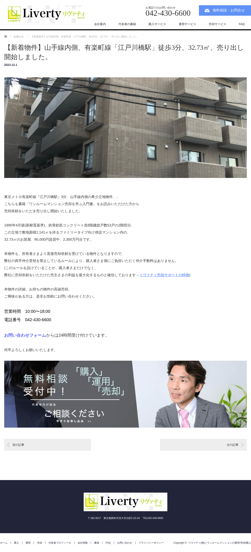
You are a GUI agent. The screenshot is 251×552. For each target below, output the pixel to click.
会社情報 (83, 543)
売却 (39, 543)
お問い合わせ (124, 543)
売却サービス (217, 24)
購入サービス (157, 24)
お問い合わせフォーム (25, 335)
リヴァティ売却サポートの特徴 (164, 275)
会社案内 (100, 24)
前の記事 (18, 444)
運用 (28, 543)
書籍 (96, 543)
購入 (16, 543)
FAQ (242, 24)
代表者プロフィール (60, 543)
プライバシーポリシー (151, 543)
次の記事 (232, 444)
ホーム (4, 543)
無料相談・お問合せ (229, 10)
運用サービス (187, 24)
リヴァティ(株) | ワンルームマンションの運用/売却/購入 (219, 542)
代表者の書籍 (127, 24)
